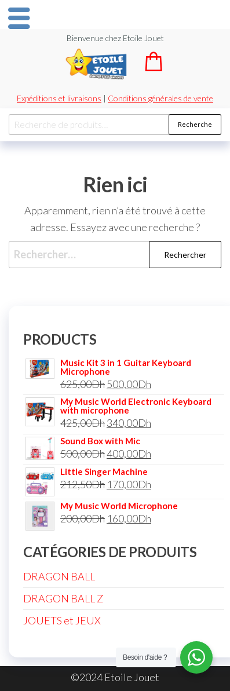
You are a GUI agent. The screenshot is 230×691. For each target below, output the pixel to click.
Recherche (195, 124)
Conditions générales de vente (160, 98)
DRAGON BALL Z (63, 598)
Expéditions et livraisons (59, 98)
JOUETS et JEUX (62, 620)
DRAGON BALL (59, 576)
